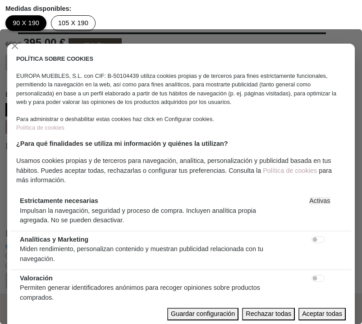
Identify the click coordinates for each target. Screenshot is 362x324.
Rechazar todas (268, 313)
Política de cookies (40, 127)
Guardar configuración (203, 313)
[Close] (15, 46)
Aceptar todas (322, 313)
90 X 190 (26, 23)
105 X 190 (73, 23)
